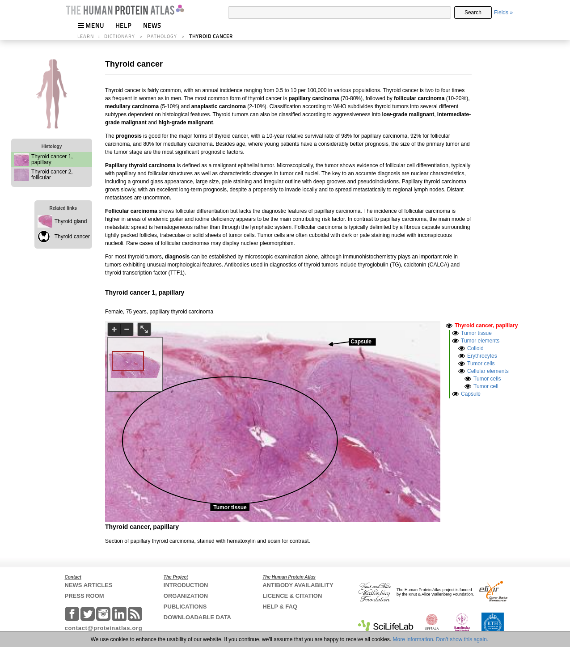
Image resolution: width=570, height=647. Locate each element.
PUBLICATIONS (185, 606)
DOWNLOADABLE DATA (197, 617)
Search (472, 12)
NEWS (152, 25)
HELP (123, 25)
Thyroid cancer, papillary (486, 325)
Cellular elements (488, 371)
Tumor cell (485, 386)
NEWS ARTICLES (89, 585)
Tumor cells (481, 363)
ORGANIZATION (186, 595)
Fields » (503, 12)
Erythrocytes (482, 356)
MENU (90, 25)
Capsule (471, 394)
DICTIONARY (119, 36)
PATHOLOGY (162, 36)
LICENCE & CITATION (292, 595)
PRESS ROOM (84, 595)
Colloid (475, 348)
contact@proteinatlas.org (104, 628)
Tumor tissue (476, 333)
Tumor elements (480, 341)
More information (413, 639)
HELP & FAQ (279, 606)
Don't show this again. (462, 639)
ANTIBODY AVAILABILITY (297, 585)
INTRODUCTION (186, 585)
